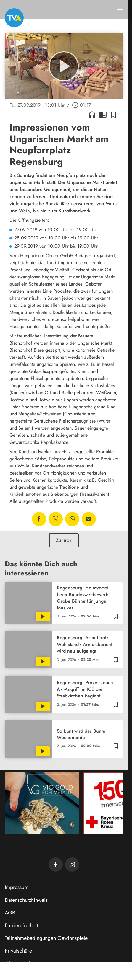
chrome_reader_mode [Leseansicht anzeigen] (103, 114)
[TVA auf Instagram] (72, 864)
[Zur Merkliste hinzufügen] (113, 114)
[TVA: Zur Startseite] (14, 17)
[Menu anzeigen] (120, 9)
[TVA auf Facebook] (56, 864)
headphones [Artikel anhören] (92, 114)
